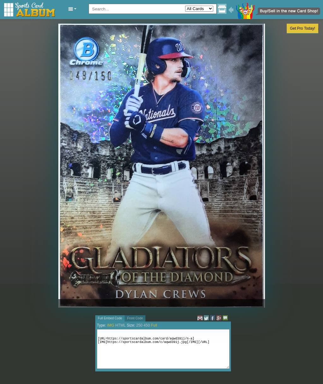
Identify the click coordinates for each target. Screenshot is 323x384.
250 (139, 325)
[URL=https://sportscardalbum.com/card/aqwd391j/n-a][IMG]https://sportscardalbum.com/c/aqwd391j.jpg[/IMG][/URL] (163, 349)
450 (147, 325)
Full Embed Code (110, 318)
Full (154, 325)
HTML (120, 325)
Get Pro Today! (302, 28)
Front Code (135, 318)
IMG (111, 325)
